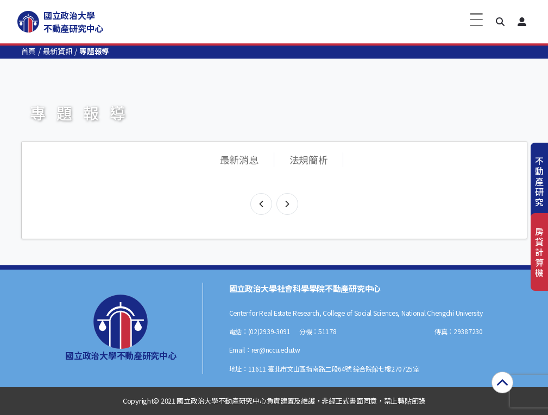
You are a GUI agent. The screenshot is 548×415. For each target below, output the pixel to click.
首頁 (28, 51)
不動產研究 (539, 181)
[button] (500, 21)
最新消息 (239, 159)
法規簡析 (308, 159)
